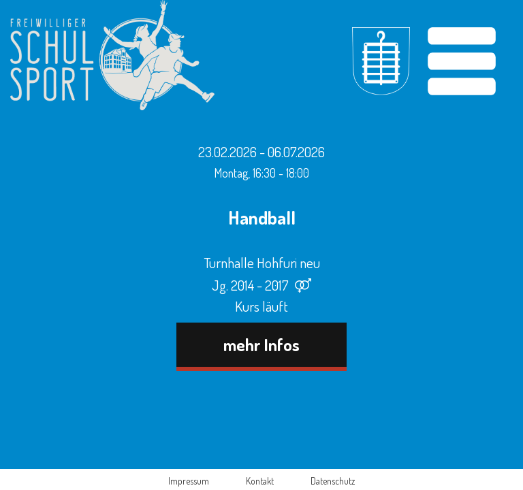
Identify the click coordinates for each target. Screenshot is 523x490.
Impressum (188, 481)
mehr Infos (261, 344)
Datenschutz (333, 481)
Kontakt (260, 481)
